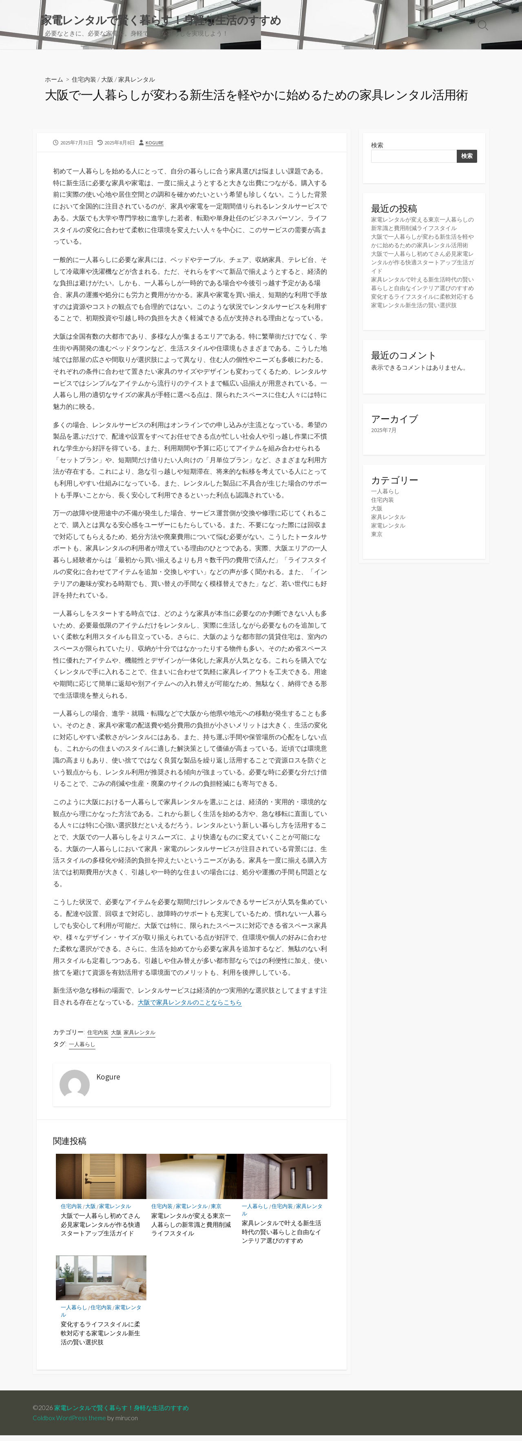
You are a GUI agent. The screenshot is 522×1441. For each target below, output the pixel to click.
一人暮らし (83, 1048)
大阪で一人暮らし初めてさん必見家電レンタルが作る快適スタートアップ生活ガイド (100, 1229)
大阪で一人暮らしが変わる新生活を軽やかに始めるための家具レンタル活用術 (423, 247)
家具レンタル (141, 80)
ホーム (54, 80)
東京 (218, 1211)
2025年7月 (384, 450)
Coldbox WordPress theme (70, 1423)
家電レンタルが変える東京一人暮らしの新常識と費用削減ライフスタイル (191, 1229)
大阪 (110, 80)
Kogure (155, 143)
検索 (377, 147)
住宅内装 (86, 80)
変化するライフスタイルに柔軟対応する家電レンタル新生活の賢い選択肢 (100, 1338)
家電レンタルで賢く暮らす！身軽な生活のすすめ (126, 1413)
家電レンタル (117, 1211)
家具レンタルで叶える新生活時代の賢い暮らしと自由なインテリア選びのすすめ (281, 1236)
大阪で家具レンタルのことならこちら (193, 1006)
